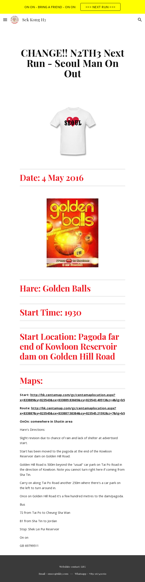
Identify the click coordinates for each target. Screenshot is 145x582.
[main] (72, 63)
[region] (72, 7)
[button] (5, 20)
